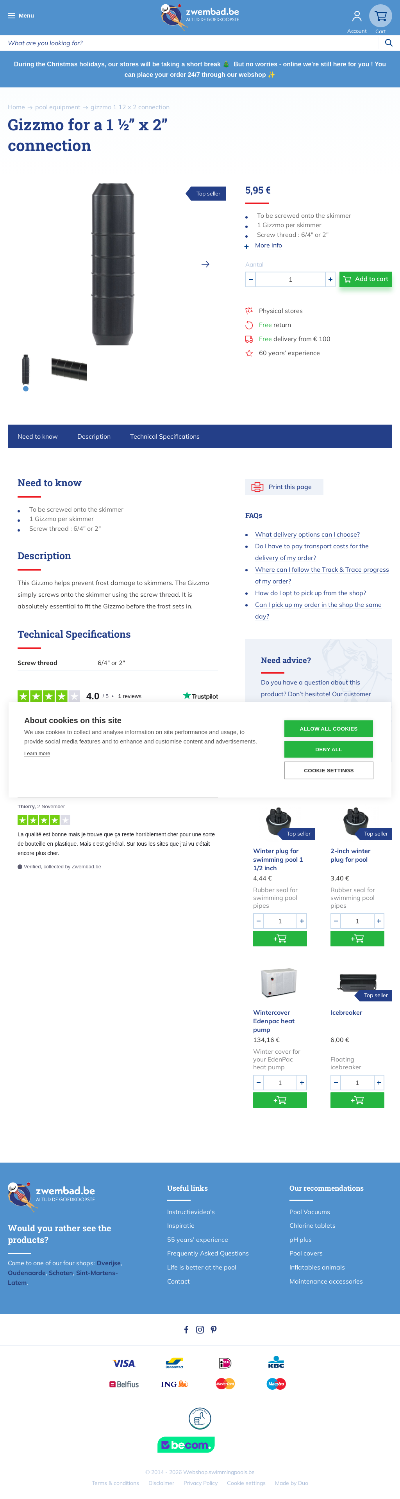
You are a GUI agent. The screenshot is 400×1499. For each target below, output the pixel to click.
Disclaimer (161, 1483)
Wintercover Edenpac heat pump (274, 1020)
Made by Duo (291, 1483)
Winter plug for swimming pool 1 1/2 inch (278, 859)
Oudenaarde (27, 1273)
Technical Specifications (165, 436)
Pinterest (214, 1330)
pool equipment (57, 107)
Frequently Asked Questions (208, 1253)
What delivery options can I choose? (307, 534)
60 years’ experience (289, 353)
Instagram (200, 1330)
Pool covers (306, 1253)
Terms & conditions (115, 1483)
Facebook (186, 1330)
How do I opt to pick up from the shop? (310, 593)
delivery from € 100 (294, 339)
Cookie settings (246, 1483)
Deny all (328, 749)
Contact (178, 1281)
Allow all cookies (328, 728)
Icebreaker (346, 1012)
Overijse (108, 1263)
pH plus (300, 1239)
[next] (205, 264)
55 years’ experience (197, 1239)
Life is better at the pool (201, 1267)
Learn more (37, 753)
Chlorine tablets (312, 1225)
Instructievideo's (191, 1212)
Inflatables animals (317, 1267)
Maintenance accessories (326, 1281)
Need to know (38, 436)
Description (94, 436)
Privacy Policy (201, 1483)
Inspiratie (181, 1225)
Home (16, 107)
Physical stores (281, 311)
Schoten (61, 1273)
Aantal (254, 264)
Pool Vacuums (309, 1212)
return (275, 325)
